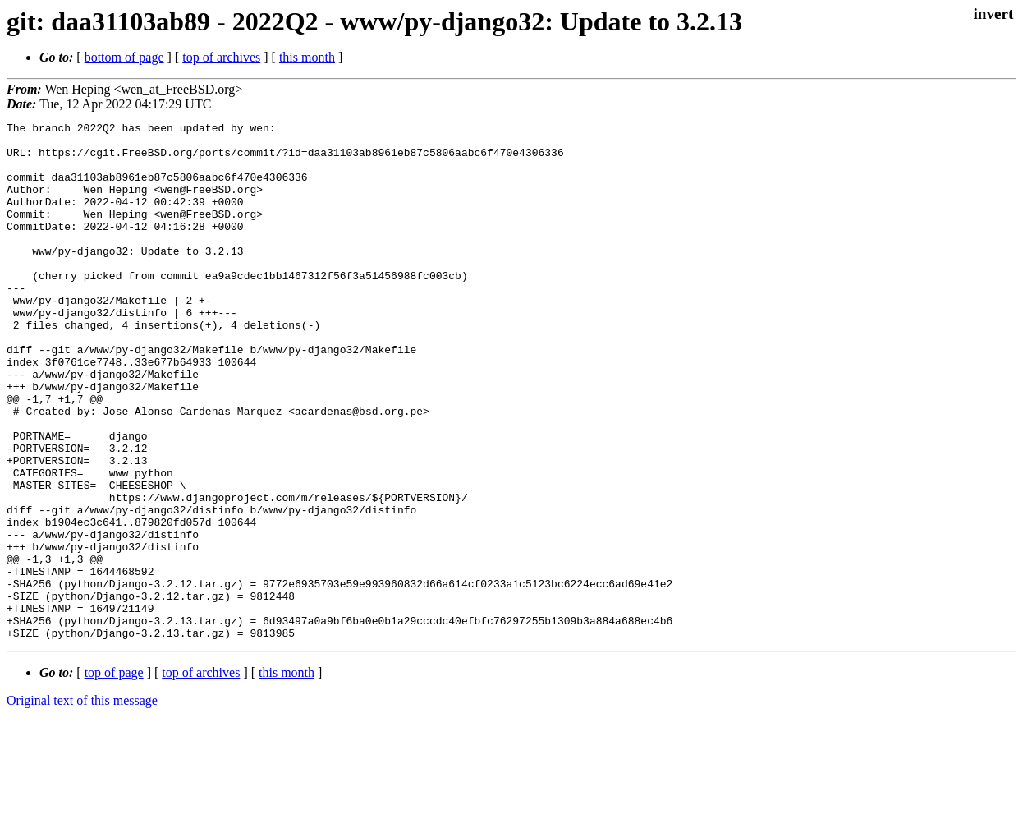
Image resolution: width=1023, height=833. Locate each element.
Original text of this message (82, 804)
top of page (114, 776)
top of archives (221, 57)
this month (307, 57)
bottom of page (124, 57)
